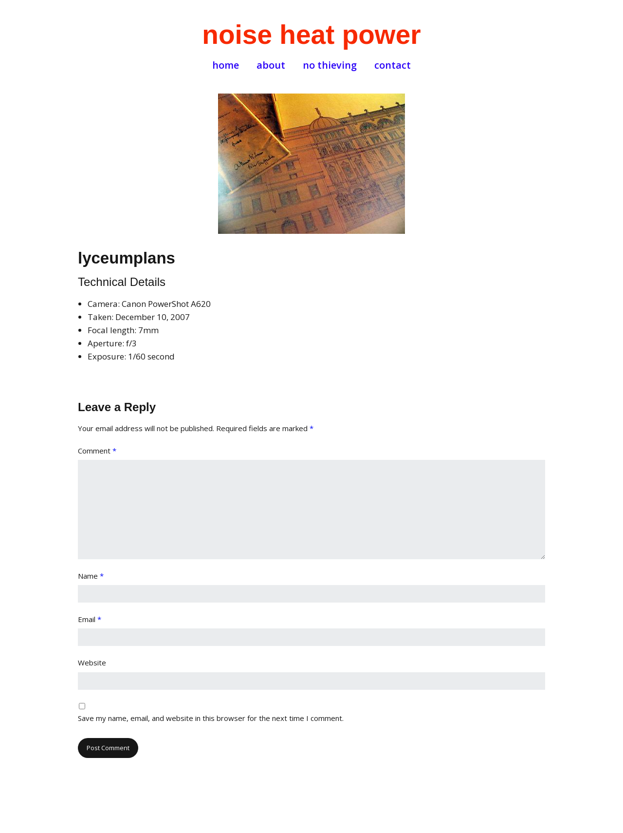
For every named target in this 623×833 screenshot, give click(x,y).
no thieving (330, 65)
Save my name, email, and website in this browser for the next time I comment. (211, 718)
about (271, 65)
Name (91, 576)
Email (89, 619)
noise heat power (311, 34)
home (225, 65)
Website (92, 662)
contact (392, 65)
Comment (97, 450)
